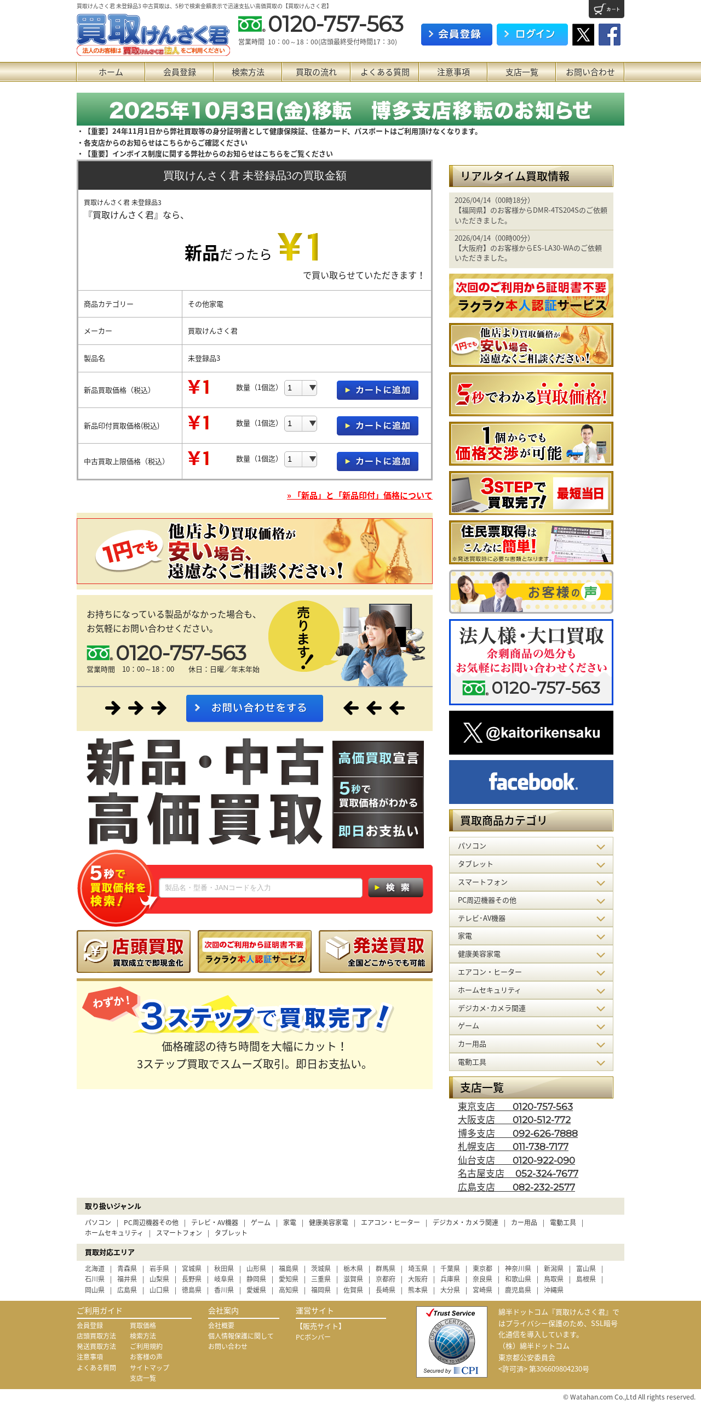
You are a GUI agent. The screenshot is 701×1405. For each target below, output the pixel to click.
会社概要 (221, 1325)
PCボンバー (313, 1337)
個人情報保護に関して (241, 1336)
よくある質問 (385, 72)
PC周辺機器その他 (151, 1222)
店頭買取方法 (96, 1336)
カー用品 (524, 1222)
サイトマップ (149, 1368)
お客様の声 (146, 1357)
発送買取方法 (96, 1346)
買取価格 (143, 1325)
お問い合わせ (590, 72)
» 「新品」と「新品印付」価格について (360, 495)
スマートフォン (179, 1233)
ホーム (111, 72)
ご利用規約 (146, 1346)
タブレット (231, 1233)
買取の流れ (316, 72)
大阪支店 (514, 1119)
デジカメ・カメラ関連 (465, 1222)
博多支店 (518, 1133)
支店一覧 (521, 72)
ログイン (532, 35)
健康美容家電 (328, 1222)
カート (606, 9)
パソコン (98, 1222)
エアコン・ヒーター (390, 1222)
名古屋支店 (518, 1173)
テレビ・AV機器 (214, 1222)
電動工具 (563, 1222)
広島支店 (516, 1186)
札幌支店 (513, 1146)
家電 (289, 1222)
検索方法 (248, 72)
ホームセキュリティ (114, 1233)
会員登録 (179, 72)
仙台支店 (516, 1159)
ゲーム (261, 1222)
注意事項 (453, 72)
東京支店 (515, 1106)
